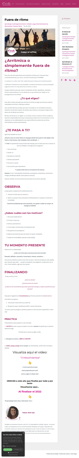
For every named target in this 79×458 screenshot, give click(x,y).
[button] (13, 452)
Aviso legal (74, 454)
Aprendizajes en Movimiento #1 (67, 63)
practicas (15, 26)
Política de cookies (63, 454)
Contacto (67, 4)
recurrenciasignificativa (67, 70)
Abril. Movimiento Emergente (67, 48)
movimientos (8, 26)
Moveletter (55, 4)
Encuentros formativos (33, 4)
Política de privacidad (50, 454)
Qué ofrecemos (20, 4)
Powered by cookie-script (13, 454)
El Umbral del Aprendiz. (66, 33)
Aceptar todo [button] (7, 449)
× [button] (23, 433)
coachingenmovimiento (19, 24)
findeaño (29, 24)
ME (13, 4)
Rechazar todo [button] (18, 449)
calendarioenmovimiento (68, 53)
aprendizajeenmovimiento (68, 36)
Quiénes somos (46, 4)
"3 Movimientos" (30, 357)
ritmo (20, 26)
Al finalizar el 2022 (29, 391)
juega (34, 24)
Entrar (74, 4)
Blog (62, 4)
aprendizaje (8, 24)
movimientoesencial (42, 24)
